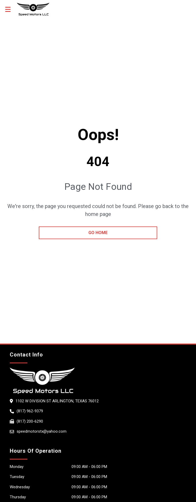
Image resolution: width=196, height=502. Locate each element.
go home (98, 232)
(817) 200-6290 (30, 421)
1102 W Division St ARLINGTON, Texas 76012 (57, 401)
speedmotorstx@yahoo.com (41, 431)
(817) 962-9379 (30, 411)
